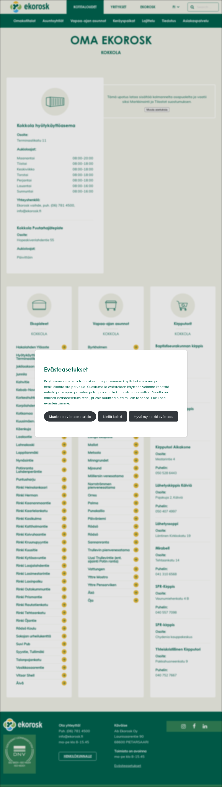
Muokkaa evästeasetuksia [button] (70, 416)
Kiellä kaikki (112, 416)
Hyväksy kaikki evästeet (153, 416)
